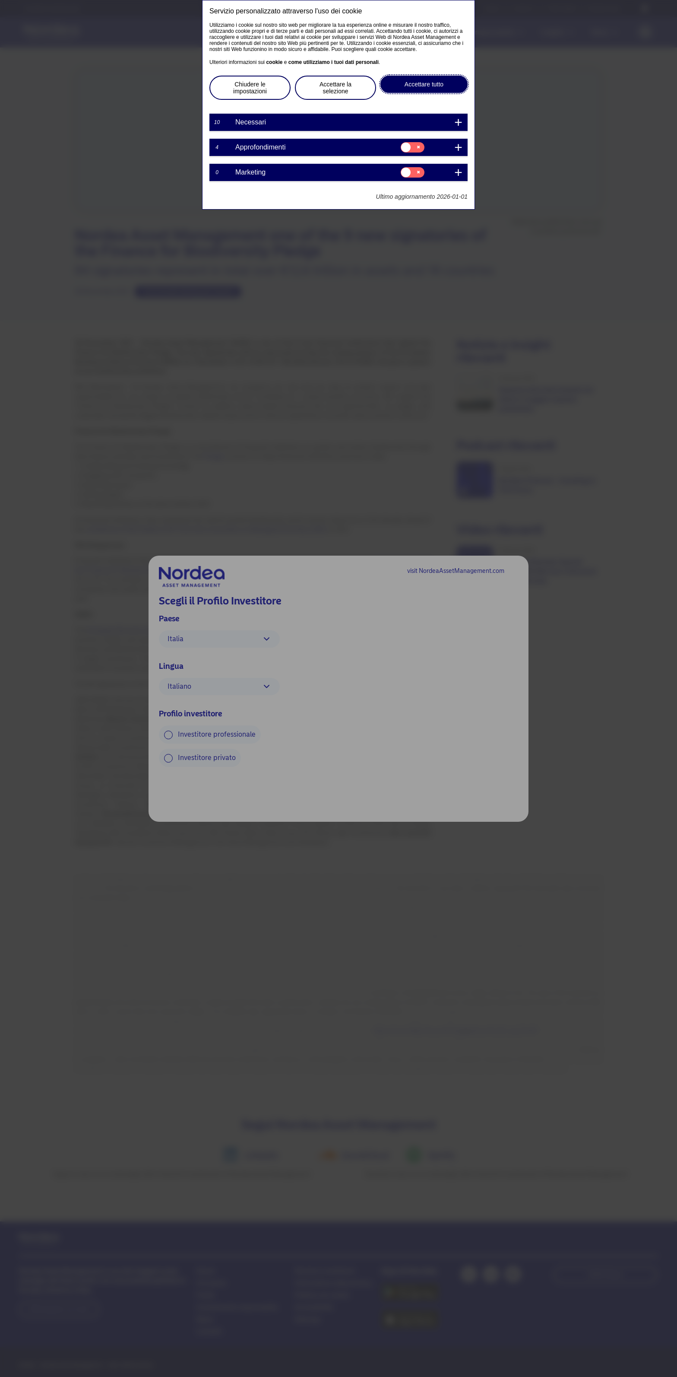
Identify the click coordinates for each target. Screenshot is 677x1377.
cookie (274, 62)
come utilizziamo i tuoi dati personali (333, 62)
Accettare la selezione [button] (335, 88)
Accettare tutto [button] (424, 84)
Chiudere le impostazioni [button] (250, 88)
